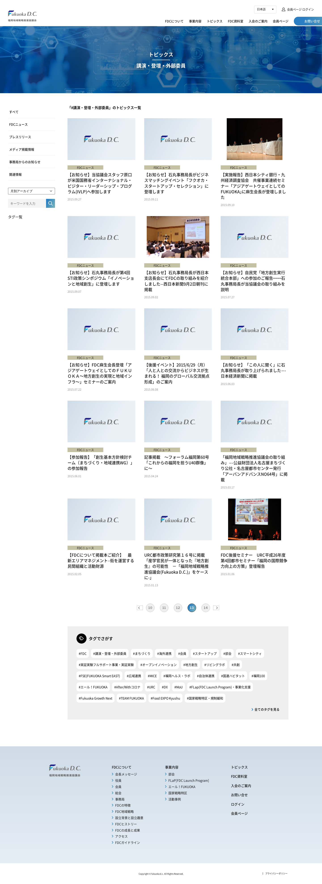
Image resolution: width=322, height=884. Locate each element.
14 (206, 608)
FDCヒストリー (126, 824)
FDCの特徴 (123, 805)
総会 (118, 793)
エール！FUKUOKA (181, 786)
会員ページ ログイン (300, 9)
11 (164, 608)
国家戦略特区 (177, 793)
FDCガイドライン (127, 842)
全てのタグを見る (267, 709)
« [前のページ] (140, 608)
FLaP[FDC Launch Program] (188, 780)
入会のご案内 (240, 21)
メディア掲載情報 (21, 149)
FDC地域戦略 (124, 811)
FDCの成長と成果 (127, 830)
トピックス (197, 21)
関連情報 (15, 173)
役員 (118, 780)
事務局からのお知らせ (24, 161)
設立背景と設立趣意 (129, 817)
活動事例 (174, 799)
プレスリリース (20, 136)
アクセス (121, 836)
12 (178, 608)
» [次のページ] (216, 608)
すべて (14, 111)
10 (150, 608)
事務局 (120, 799)
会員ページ (263, 21)
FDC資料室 (217, 21)
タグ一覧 (15, 216)
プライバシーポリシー (276, 873)
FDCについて (156, 21)
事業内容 (177, 21)
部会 (171, 774)
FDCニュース (18, 124)
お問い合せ (239, 794)
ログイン (237, 804)
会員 (118, 786)
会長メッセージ (126, 774)
